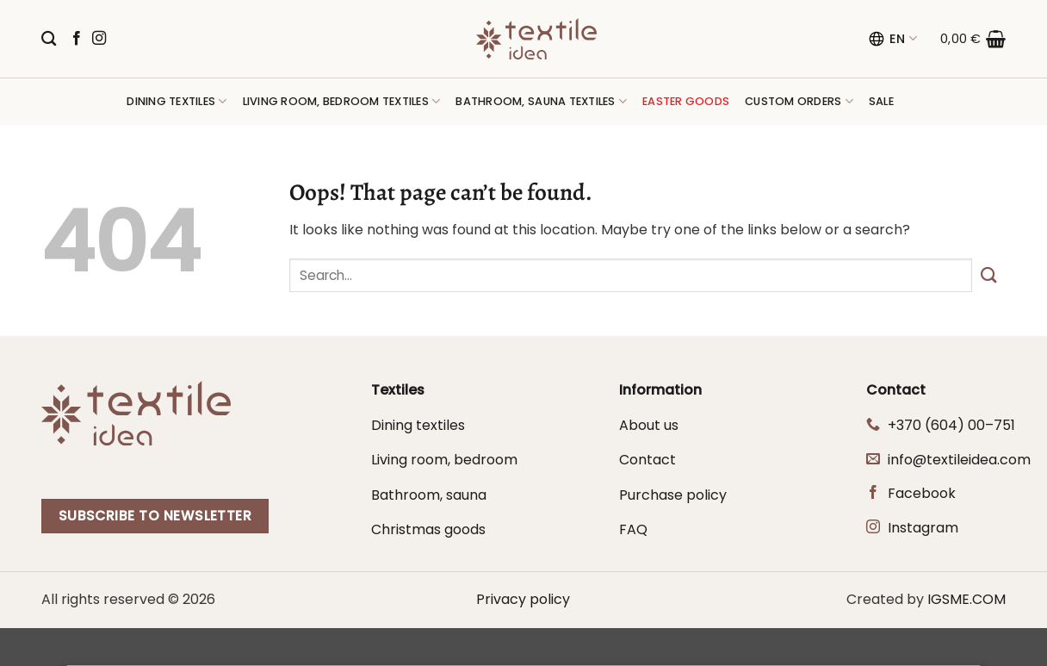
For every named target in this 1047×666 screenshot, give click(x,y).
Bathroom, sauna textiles (541, 101)
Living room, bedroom (444, 460)
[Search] (48, 39)
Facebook (922, 493)
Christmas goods (428, 529)
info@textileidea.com (959, 460)
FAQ (633, 529)
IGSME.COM (966, 599)
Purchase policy (673, 495)
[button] (973, 39)
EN (892, 38)
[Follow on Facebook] (77, 39)
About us (648, 425)
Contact (647, 460)
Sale (881, 101)
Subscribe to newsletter (155, 516)
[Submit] (989, 275)
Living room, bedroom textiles (342, 101)
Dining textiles (176, 101)
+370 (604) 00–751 (951, 425)
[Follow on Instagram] (99, 39)
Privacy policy (523, 599)
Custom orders (799, 101)
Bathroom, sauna (428, 495)
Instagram (923, 528)
